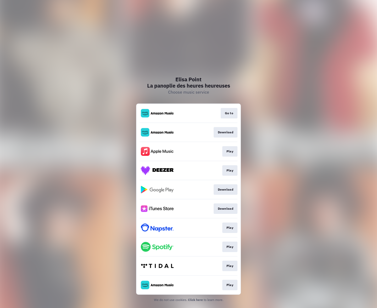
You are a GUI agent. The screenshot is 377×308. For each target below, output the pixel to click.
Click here (195, 300)
